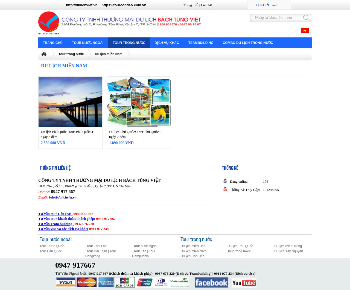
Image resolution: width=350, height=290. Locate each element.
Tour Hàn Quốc (51, 251)
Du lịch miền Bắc (192, 246)
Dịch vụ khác (167, 43)
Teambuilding (201, 43)
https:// (107, 5)
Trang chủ (190, 5)
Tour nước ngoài (87, 43)
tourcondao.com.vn (130, 5)
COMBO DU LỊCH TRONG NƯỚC (248, 43)
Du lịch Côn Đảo (192, 256)
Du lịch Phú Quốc (240, 246)
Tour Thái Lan (97, 246)
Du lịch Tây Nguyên (288, 251)
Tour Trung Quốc (52, 246)
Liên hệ (206, 5)
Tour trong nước (129, 43)
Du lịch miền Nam (108, 54)
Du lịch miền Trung (288, 246)
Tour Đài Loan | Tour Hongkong (100, 253)
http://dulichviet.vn (82, 5)
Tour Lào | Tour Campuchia (143, 253)
